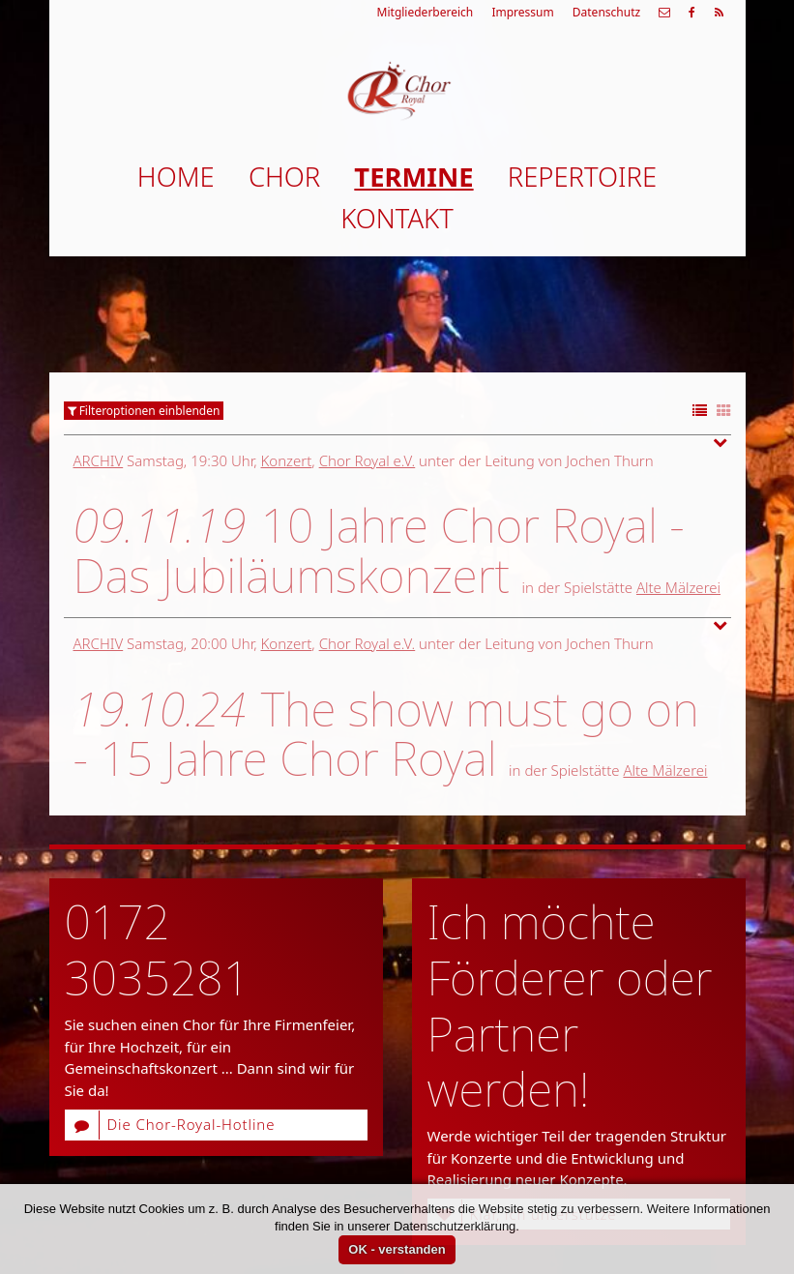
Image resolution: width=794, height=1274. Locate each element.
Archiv (99, 460)
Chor (284, 176)
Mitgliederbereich (425, 12)
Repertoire (582, 176)
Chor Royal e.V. (367, 460)
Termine (413, 176)
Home (176, 176)
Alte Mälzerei (678, 587)
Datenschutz (606, 12)
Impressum (522, 12)
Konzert (286, 460)
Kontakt (396, 218)
